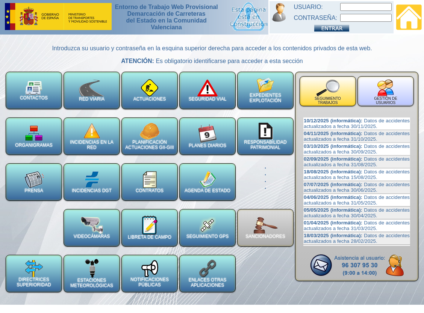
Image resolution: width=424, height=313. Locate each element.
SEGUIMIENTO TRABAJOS (328, 92)
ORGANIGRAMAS (33, 136)
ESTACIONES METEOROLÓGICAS (91, 273)
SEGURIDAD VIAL (208, 91)
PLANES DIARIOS (207, 136)
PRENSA (34, 182)
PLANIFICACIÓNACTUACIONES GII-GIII (149, 136)
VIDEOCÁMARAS (92, 228)
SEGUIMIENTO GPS (207, 228)
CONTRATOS (150, 182)
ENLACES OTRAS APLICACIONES (208, 274)
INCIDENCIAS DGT (92, 182)
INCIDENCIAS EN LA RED (91, 136)
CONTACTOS (34, 90)
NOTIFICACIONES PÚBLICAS (149, 273)
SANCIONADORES (265, 228)
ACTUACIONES (149, 90)
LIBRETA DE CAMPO (149, 228)
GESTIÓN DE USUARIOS (385, 92)
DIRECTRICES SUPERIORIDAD (34, 273)
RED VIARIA (92, 91)
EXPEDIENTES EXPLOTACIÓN (265, 90)
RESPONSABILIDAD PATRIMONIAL (265, 136)
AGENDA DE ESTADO (207, 182)
